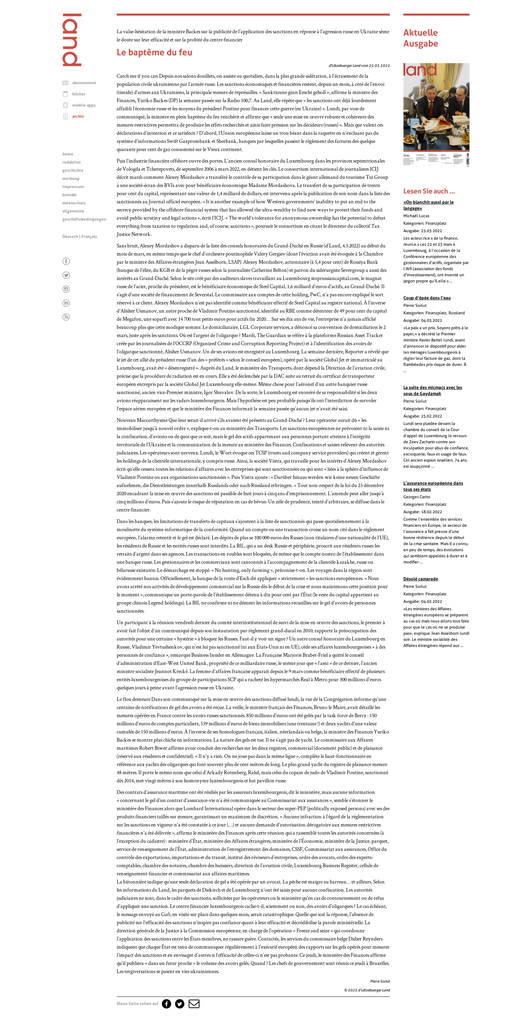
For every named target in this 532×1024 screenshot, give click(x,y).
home (67, 154)
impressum (73, 186)
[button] (193, 1003)
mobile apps (84, 105)
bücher (79, 94)
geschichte (72, 170)
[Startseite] (71, 64)
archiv (78, 116)
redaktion (71, 162)
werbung (70, 178)
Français (89, 236)
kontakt (69, 194)
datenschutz (74, 203)
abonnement (84, 82)
